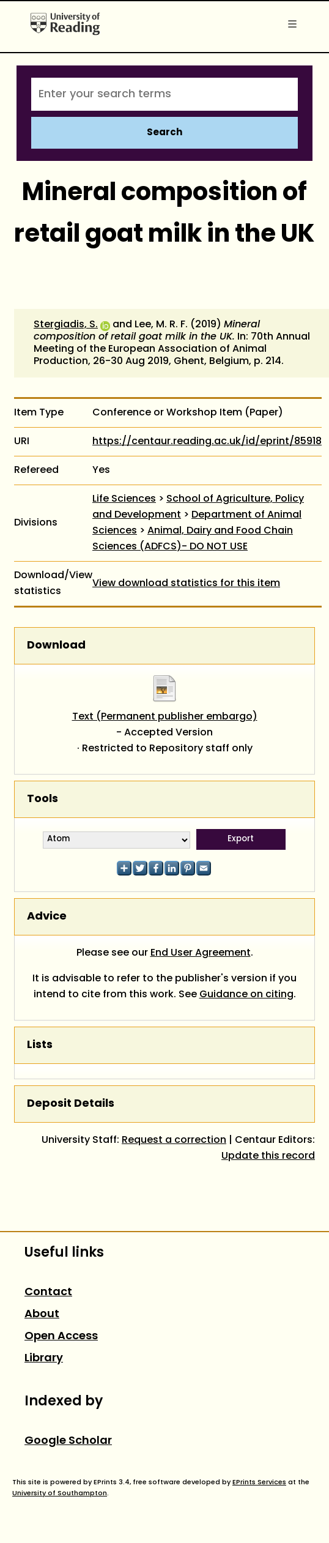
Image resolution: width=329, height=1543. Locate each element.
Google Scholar (68, 1441)
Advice (47, 916)
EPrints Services (259, 1482)
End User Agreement (200, 953)
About (41, 1314)
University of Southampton (59, 1493)
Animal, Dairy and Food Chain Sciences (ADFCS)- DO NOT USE (192, 539)
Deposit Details (70, 1104)
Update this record (268, 1156)
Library (43, 1358)
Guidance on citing (246, 995)
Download (56, 645)
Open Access (61, 1336)
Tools (42, 799)
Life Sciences (124, 499)
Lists (40, 1045)
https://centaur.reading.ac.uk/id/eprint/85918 (207, 442)
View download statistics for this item (186, 584)
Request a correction (174, 1140)
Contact (48, 1292)
